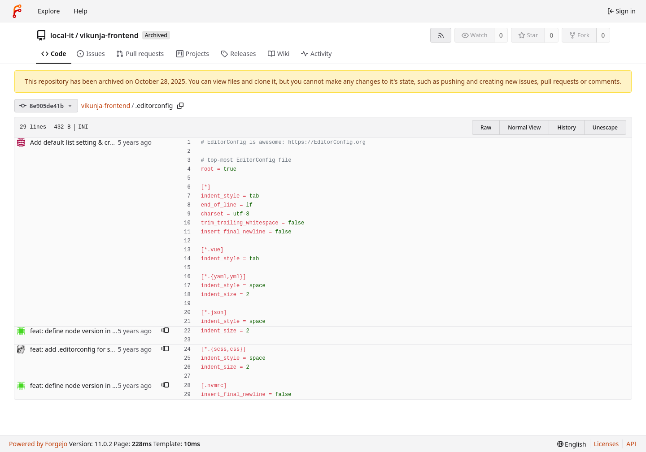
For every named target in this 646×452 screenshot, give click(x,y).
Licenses (606, 443)
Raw (485, 127)
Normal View (524, 127)
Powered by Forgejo (38, 443)
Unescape (605, 127)
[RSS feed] (440, 35)
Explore (49, 11)
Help (80, 11)
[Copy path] (180, 105)
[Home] (17, 11)
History (566, 127)
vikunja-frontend (109, 35)
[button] (165, 331)
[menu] (571, 444)
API (631, 443)
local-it (62, 35)
